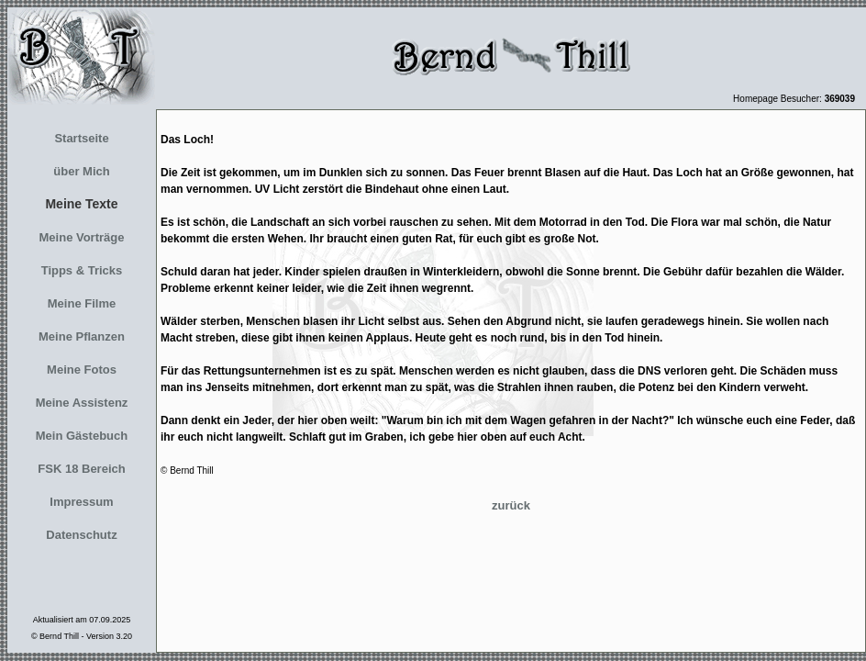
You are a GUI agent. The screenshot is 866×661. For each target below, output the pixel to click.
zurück (511, 505)
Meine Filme (82, 303)
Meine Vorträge (82, 237)
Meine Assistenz (82, 402)
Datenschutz (81, 535)
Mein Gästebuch (82, 436)
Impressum (81, 502)
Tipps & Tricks (82, 270)
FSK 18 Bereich (81, 469)
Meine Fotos (82, 369)
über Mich (81, 171)
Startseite (81, 138)
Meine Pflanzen (82, 336)
